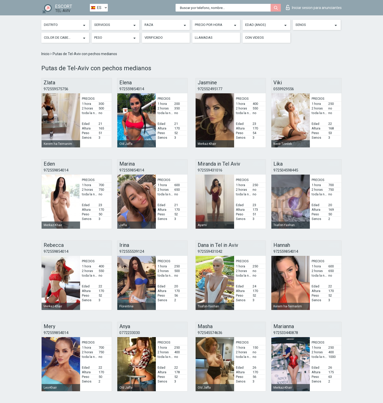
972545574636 (210, 332)
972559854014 (131, 89)
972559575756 (56, 89)
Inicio (45, 54)
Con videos (254, 37)
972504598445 (285, 170)
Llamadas (204, 37)
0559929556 (283, 89)
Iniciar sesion (314, 7)
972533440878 (285, 332)
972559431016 (210, 170)
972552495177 (210, 89)
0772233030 (129, 332)
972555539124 (131, 251)
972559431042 (210, 251)
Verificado (154, 37)
